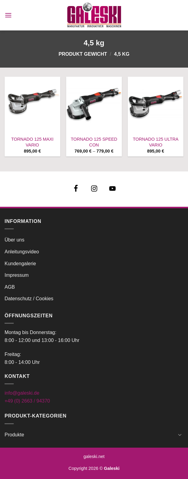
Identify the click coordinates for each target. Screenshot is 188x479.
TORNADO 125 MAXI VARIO (32, 142)
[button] (8, 15)
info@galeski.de (22, 393)
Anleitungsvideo (22, 251)
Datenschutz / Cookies (29, 298)
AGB (10, 287)
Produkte (14, 434)
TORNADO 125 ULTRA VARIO (156, 142)
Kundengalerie (20, 263)
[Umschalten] (179, 434)
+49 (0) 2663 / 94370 (27, 400)
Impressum (17, 275)
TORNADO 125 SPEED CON (94, 142)
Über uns (14, 239)
